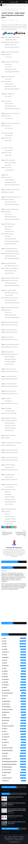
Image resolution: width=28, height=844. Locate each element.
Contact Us (21, 836)
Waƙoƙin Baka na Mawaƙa (10, 9)
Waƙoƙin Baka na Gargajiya (14, 761)
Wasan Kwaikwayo (14, 750)
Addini (14, 643)
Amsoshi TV (14, 652)
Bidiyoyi (14, 660)
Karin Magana (14, 706)
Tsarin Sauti (14, 736)
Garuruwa (14, 679)
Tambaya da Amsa (9, 839)
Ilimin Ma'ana (14, 701)
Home (2, 9)
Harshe (14, 687)
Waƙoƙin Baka (14, 758)
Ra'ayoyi (14, 723)
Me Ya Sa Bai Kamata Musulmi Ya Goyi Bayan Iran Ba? (16, 822)
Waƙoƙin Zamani (14, 767)
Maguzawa (14, 720)
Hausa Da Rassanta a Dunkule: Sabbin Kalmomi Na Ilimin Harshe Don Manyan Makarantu (17, 810)
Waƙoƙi (14, 756)
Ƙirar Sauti (14, 780)
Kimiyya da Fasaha (14, 709)
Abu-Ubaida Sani (5, 20)
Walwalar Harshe (14, 747)
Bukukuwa (14, 665)
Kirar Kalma (14, 712)
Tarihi (14, 731)
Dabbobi (14, 671)
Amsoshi (17, 842)
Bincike (14, 663)
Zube (14, 775)
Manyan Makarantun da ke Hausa (10, 838)
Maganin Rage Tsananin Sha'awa (15, 797)
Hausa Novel (14, 690)
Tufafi (14, 745)
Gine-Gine (14, 682)
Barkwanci (14, 657)
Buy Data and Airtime (18, 839)
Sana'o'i (14, 728)
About (10, 836)
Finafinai (14, 676)
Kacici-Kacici (14, 704)
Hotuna (14, 695)
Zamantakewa (14, 772)
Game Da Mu (15, 836)
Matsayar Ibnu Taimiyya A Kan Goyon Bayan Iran (16, 803)
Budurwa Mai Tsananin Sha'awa (15, 815)
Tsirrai (14, 739)
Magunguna (14, 717)
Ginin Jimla (14, 684)
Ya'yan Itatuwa (14, 769)
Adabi (14, 641)
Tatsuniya (14, 734)
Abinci (14, 638)
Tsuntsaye (14, 742)
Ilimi (14, 698)
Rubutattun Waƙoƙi (14, 726)
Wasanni (14, 753)
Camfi (14, 668)
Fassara (14, 674)
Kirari (14, 715)
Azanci (14, 654)
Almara (14, 649)
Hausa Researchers (14, 693)
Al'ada (14, 646)
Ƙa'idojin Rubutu (14, 778)
